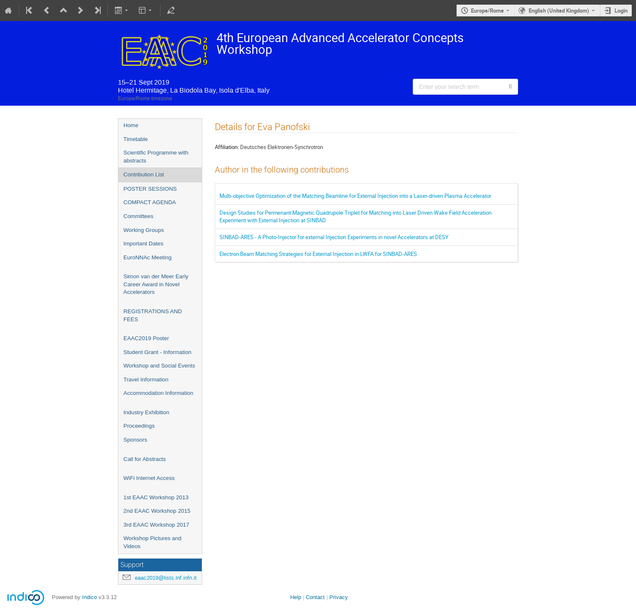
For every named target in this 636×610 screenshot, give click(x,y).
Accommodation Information (158, 393)
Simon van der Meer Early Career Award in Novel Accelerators (155, 284)
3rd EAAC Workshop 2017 (156, 525)
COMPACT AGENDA (149, 202)
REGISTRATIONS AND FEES (152, 315)
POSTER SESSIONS (150, 189)
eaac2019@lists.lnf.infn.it (166, 577)
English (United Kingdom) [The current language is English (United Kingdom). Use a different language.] (559, 10)
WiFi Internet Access (148, 478)
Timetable (135, 139)
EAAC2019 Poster (146, 338)
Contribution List (143, 174)
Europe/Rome (487, 10)
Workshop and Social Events (159, 365)
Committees (138, 216)
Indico (89, 597)
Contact (315, 597)
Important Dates (143, 243)
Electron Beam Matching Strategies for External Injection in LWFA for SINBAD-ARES (318, 254)
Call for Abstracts (144, 459)
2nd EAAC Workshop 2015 (156, 511)
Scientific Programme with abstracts (155, 156)
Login (621, 10)
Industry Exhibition (146, 412)
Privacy (338, 597)
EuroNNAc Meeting (147, 257)
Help (295, 597)
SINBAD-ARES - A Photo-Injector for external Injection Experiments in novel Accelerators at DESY (334, 237)
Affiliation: (227, 147)
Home (131, 125)
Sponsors (135, 440)
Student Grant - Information (157, 352)
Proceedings (139, 426)
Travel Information (145, 379)
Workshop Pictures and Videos (152, 542)
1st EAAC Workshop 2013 (156, 497)
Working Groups (143, 230)
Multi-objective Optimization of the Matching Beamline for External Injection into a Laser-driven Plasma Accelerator (355, 196)
